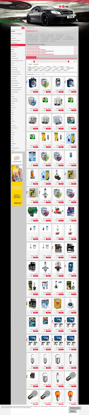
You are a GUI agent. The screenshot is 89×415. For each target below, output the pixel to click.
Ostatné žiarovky (44, 40)
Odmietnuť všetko (75, 408)
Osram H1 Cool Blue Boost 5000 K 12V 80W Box (36, 49)
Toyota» (12, 141)
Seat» (12, 136)
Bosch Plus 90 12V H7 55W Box (33, 46)
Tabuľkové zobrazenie (31, 57)
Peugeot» (13, 132)
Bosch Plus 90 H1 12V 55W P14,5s (33, 48)
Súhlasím (72, 411)
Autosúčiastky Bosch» (15, 148)
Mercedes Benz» (14, 127)
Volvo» (12, 145)
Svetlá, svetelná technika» (16, 74)
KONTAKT (68, 3)
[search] (23, 28)
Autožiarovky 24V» (14, 47)
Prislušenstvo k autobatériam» (16, 33)
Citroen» (12, 114)
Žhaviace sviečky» (14, 85)
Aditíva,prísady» (14, 42)
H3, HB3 (42, 35)
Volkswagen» (13, 143)
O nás (32, 3)
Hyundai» (13, 121)
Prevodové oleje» (14, 69)
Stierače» (13, 62)
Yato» (12, 36)
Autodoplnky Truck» (14, 58)
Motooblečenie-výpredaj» (15, 40)
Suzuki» (12, 139)
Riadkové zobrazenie (41, 57)
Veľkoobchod (52, 3)
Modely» (12, 49)
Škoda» (12, 105)
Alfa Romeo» (13, 107)
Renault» (12, 134)
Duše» (12, 94)
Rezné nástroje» (14, 98)
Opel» (12, 130)
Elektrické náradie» (14, 92)
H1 (36, 35)
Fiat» (12, 116)
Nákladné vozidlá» (14, 101)
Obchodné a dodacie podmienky (42, 3)
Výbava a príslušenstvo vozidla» (17, 60)
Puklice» (12, 65)
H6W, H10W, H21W (60, 35)
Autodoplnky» (13, 56)
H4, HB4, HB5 (50, 35)
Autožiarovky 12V (31, 27)
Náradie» (13, 96)
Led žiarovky (30, 35)
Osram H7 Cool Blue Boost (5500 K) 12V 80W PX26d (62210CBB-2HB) (40, 54)
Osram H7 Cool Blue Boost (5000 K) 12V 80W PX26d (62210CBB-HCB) (40, 51)
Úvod (27, 27)
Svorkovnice (53, 40)
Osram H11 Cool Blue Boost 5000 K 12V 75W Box (36, 52)
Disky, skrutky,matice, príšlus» (16, 87)
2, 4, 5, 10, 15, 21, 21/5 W (32, 40)
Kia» (12, 123)
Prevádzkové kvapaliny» (15, 71)
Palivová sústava (14, 80)
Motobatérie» (13, 38)
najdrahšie (43, 74)
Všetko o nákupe (61, 3)
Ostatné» (13, 103)
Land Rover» (13, 125)
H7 (68, 35)
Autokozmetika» (14, 76)
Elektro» (12, 51)
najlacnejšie (37, 74)
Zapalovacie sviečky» (15, 83)
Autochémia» (13, 78)
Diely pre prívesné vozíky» (16, 89)
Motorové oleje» (14, 67)
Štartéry (12, 150)
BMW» (12, 112)
